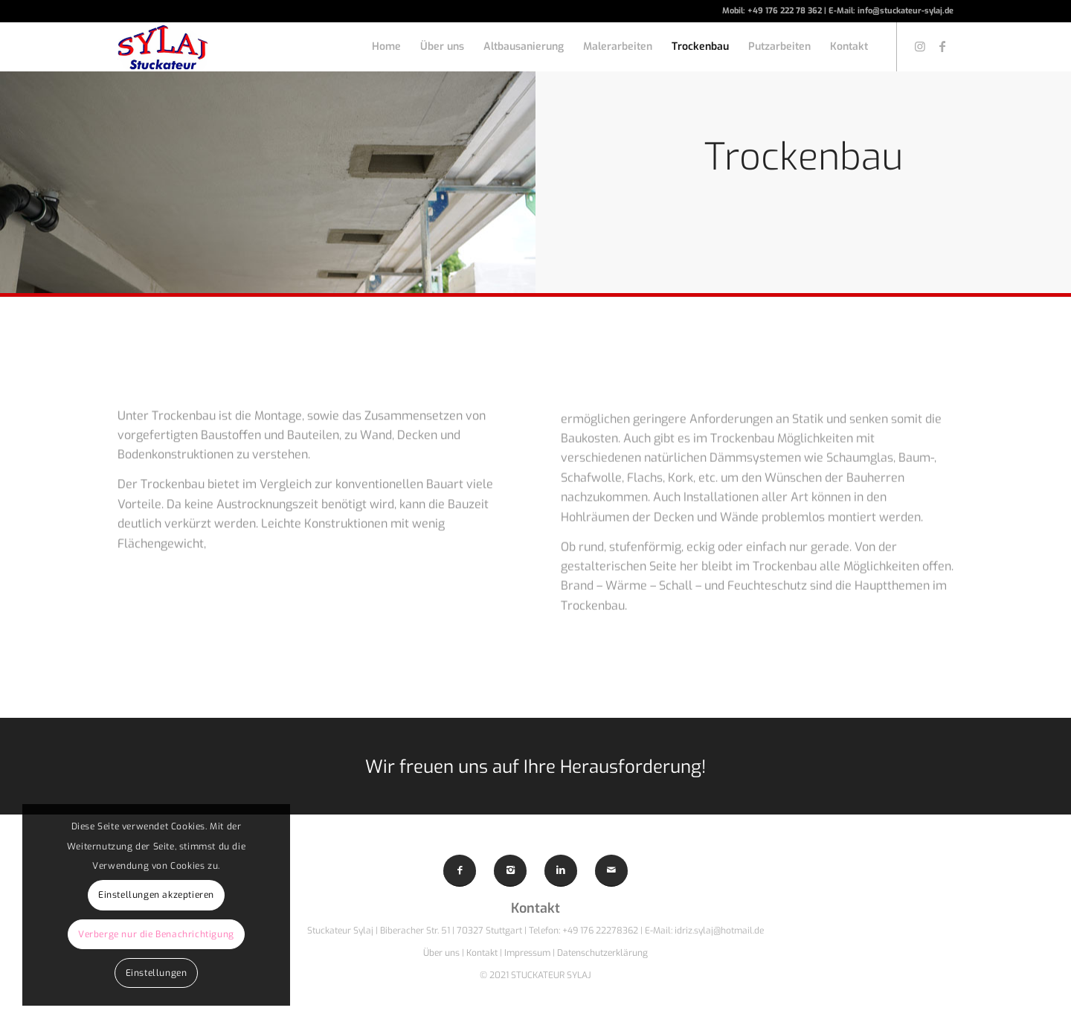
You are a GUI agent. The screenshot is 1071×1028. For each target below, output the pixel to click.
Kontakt (483, 953)
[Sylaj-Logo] (163, 46)
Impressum (527, 953)
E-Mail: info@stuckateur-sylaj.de (891, 10)
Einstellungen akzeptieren (156, 895)
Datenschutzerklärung (602, 953)
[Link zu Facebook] (942, 46)
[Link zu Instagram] (920, 46)
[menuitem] (386, 46)
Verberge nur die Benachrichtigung (156, 934)
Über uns (441, 953)
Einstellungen (156, 973)
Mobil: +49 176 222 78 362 (773, 10)
